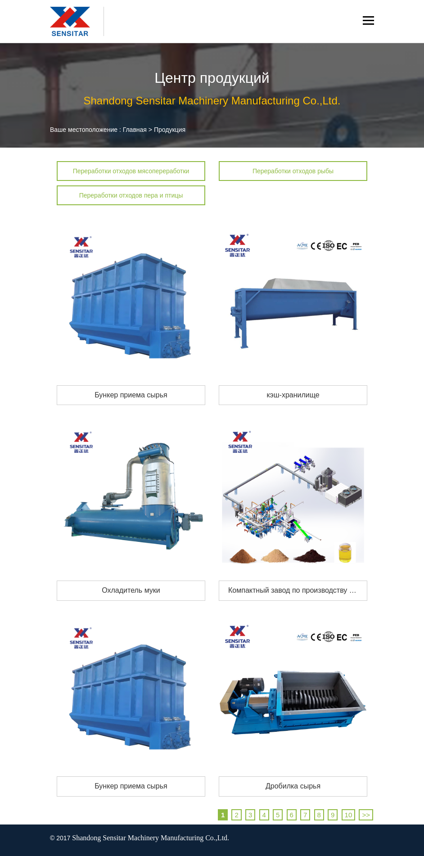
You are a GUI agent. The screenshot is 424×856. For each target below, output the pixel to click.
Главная (135, 129)
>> (366, 815)
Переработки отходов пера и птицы (131, 195)
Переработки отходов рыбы (293, 171)
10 (348, 815)
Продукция (169, 129)
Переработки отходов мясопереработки (131, 171)
